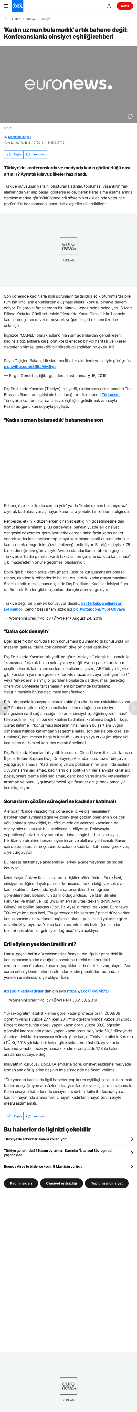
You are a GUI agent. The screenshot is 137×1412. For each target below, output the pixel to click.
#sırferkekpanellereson (101, 603)
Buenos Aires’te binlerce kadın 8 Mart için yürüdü (43, 1166)
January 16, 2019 (90, 375)
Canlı (125, 6)
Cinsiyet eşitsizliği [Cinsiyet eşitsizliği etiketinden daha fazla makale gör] (61, 1183)
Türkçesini (111, 394)
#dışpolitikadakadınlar (23, 991)
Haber (16, 19)
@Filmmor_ (14, 609)
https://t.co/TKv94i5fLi (88, 991)
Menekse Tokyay (19, 137)
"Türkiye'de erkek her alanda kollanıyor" (35, 1139)
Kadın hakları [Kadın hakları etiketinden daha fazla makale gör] (21, 1183)
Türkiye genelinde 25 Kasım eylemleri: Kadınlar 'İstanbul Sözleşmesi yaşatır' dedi (58, 1152)
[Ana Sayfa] (5, 19)
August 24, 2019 (87, 618)
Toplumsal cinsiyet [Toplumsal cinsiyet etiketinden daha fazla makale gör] (107, 1183)
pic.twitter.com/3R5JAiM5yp (30, 366)
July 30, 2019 (84, 1000)
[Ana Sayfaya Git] (17, 6)
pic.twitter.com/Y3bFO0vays (99, 609)
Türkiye (45, 19)
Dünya (30, 19)
